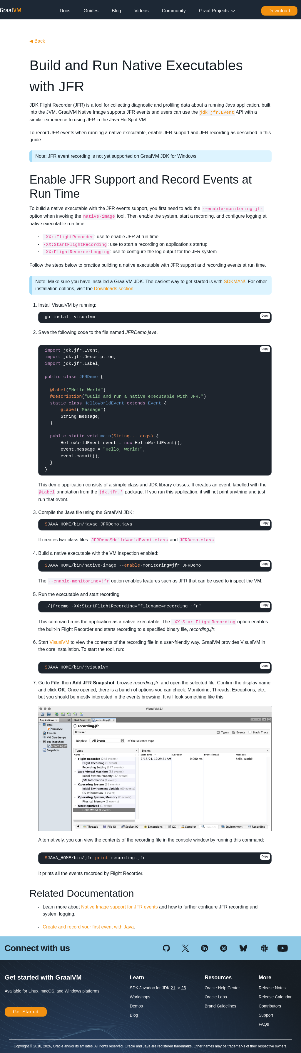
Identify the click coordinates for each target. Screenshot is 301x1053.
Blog (116, 10)
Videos (141, 10)
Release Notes (272, 987)
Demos (136, 1006)
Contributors (270, 1006)
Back (37, 40)
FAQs (264, 1024)
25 (183, 987)
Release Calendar (275, 997)
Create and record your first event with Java (88, 926)
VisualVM (59, 642)
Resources (218, 977)
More (265, 977)
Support (266, 1015)
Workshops (140, 997)
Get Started (26, 1011)
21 (173, 987)
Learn (137, 977)
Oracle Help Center (222, 987)
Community (174, 10)
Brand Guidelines (220, 1006)
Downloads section (113, 288)
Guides (90, 10)
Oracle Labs (216, 997)
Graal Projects (214, 10)
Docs (65, 10)
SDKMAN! (234, 281)
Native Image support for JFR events (119, 906)
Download (279, 10)
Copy (265, 316)
